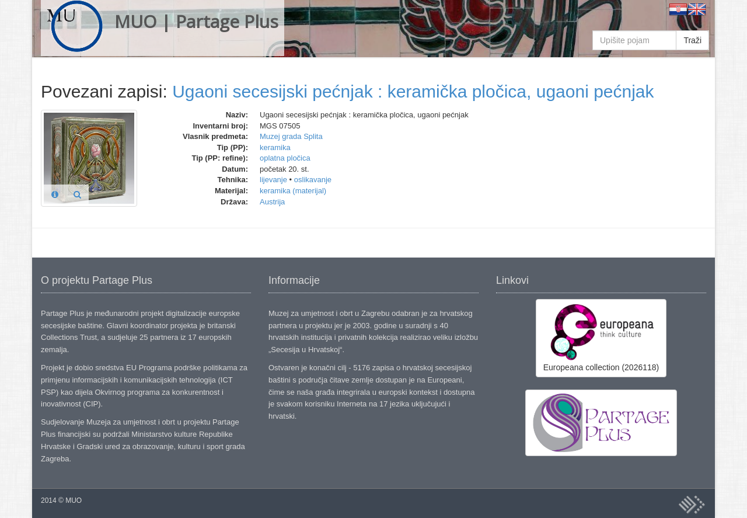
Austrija (272, 201)
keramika (275, 147)
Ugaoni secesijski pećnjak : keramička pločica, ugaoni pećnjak (413, 91)
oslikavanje (312, 179)
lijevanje (273, 179)
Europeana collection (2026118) (601, 337)
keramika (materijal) (293, 190)
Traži (692, 40)
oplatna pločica (285, 158)
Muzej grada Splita (291, 136)
